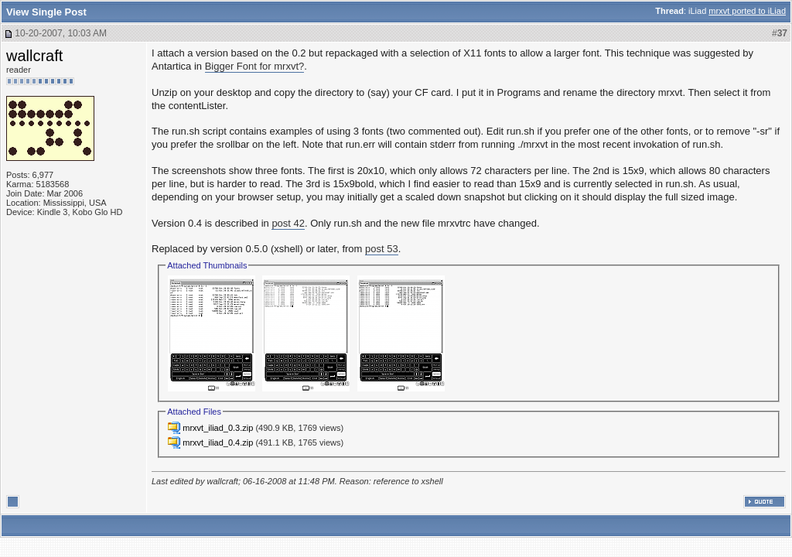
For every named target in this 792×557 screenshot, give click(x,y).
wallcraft (34, 55)
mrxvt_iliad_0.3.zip (218, 427)
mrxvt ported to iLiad (747, 10)
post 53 (381, 249)
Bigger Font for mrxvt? (255, 66)
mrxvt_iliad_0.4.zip (218, 442)
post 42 (288, 223)
